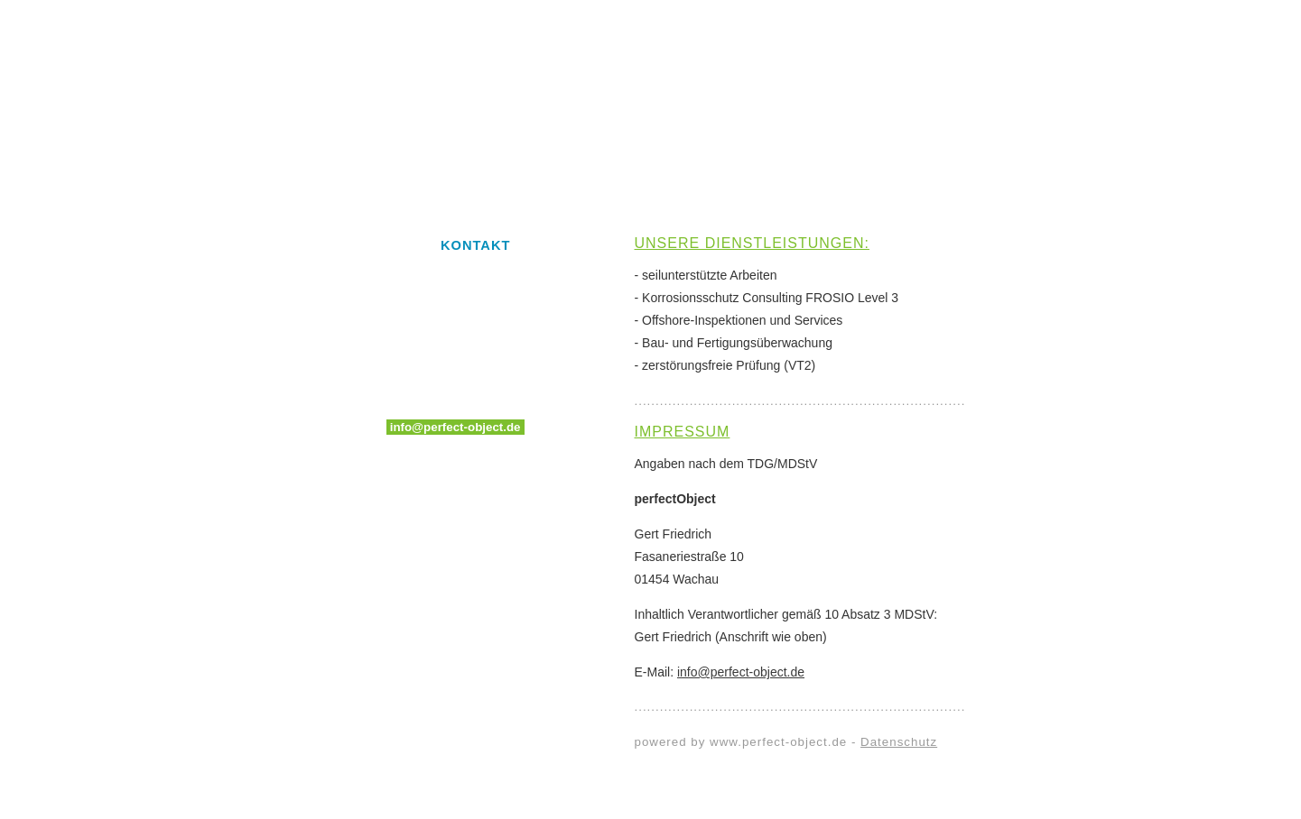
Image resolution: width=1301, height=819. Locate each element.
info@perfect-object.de (455, 427)
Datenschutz (898, 742)
